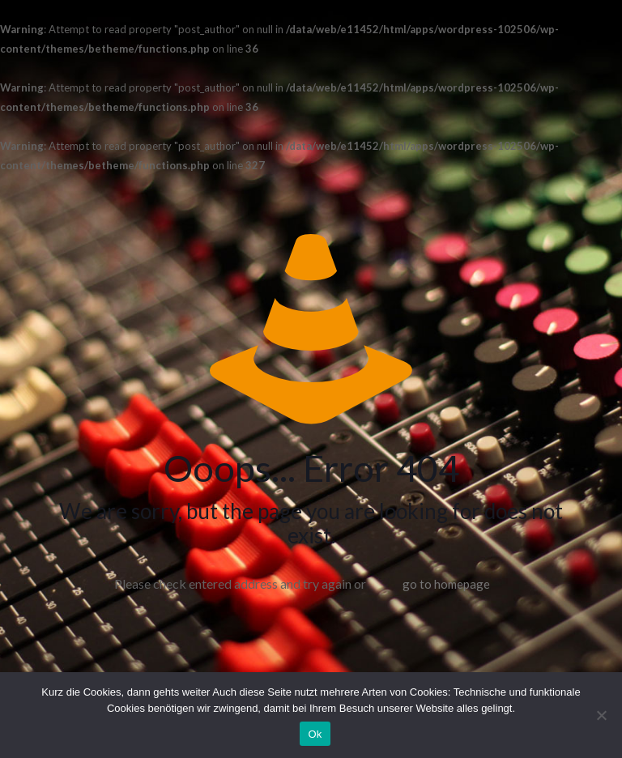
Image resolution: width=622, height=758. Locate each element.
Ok (315, 734)
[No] (602, 715)
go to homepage (446, 584)
